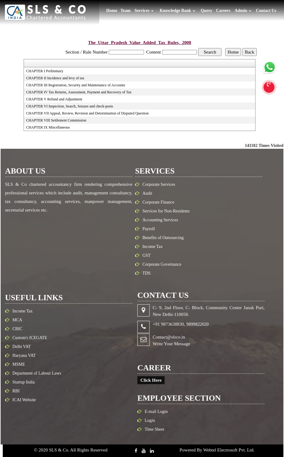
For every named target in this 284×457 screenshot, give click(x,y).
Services (143, 10)
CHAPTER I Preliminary (44, 71)
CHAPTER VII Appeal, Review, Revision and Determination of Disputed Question (87, 113)
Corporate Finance (155, 202)
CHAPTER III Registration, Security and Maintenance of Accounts (75, 85)
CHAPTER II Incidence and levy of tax (55, 78)
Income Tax (149, 246)
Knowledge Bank (177, 10)
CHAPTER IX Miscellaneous (48, 127)
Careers (223, 10)
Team (125, 10)
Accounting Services (157, 220)
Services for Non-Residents (163, 211)
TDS (143, 273)
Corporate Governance (158, 264)
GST (143, 255)
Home (111, 10)
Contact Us (266, 10)
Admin (243, 10)
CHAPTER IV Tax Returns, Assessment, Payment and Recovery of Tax (78, 92)
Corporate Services (155, 184)
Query (206, 10)
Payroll (145, 229)
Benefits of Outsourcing (160, 237)
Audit (144, 193)
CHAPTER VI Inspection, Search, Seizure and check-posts (69, 106)
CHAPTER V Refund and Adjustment (54, 99)
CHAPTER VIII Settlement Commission (56, 120)
